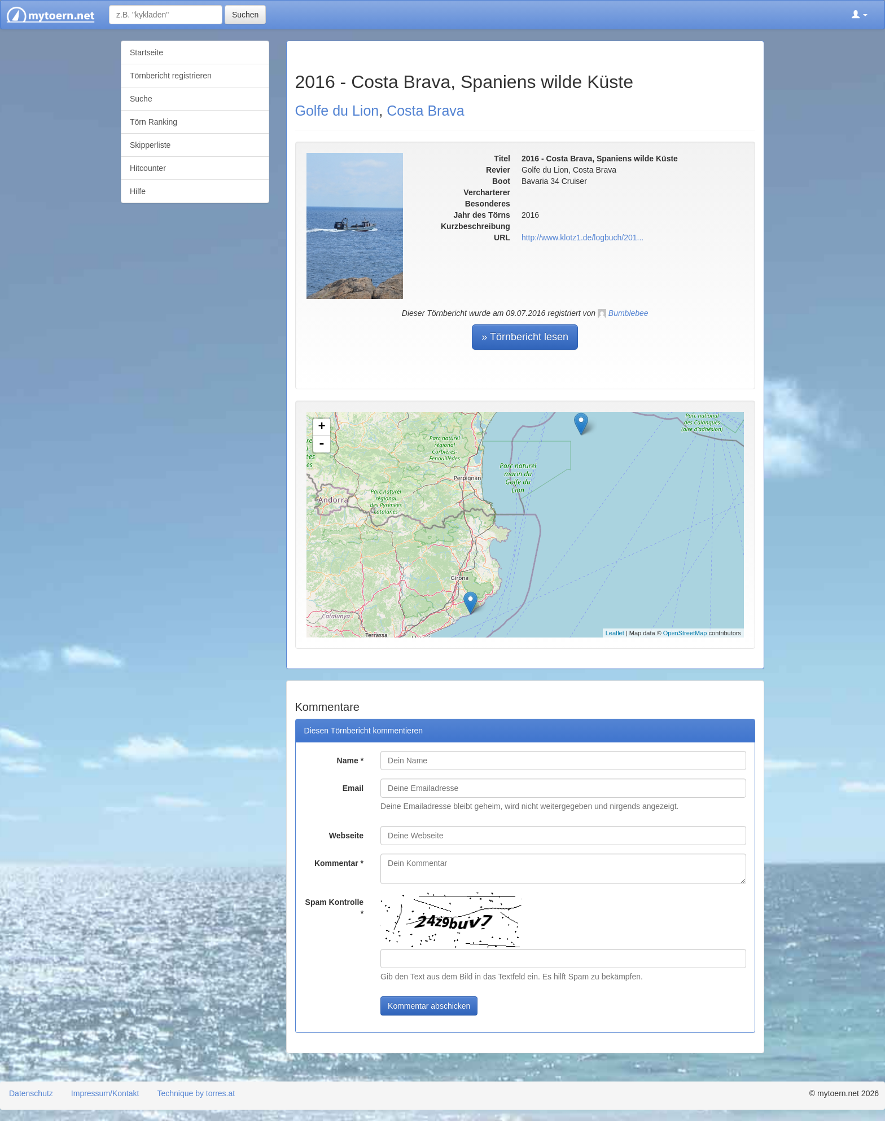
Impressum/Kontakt (105, 1093)
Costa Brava (426, 110)
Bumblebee (628, 313)
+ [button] (321, 427)
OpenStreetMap (685, 633)
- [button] (322, 444)
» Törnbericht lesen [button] (524, 336)
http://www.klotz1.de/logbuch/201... (582, 237)
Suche (141, 98)
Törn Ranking (153, 121)
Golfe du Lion (337, 110)
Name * (350, 760)
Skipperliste (150, 145)
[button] (859, 15)
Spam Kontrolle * (334, 908)
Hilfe (138, 191)
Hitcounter (148, 168)
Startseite (146, 52)
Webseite (346, 835)
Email (353, 788)
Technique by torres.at (196, 1093)
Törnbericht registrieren (171, 75)
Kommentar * (338, 863)
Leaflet (615, 633)
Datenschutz (31, 1093)
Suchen (245, 14)
